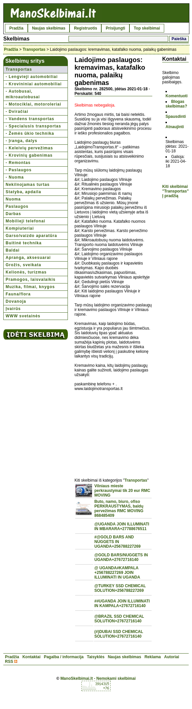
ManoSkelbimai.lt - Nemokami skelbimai (97, 678)
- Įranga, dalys (21, 140)
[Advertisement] (113, 431)
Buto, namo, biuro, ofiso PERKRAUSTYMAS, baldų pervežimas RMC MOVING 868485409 (118, 508)
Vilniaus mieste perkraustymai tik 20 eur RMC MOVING (122, 491)
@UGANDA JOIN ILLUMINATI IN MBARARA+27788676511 (121, 526)
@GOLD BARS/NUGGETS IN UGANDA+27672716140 (121, 557)
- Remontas (18, 162)
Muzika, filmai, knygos (30, 286)
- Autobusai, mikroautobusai (23, 94)
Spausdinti (176, 116)
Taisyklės (95, 657)
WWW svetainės (23, 316)
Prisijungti (115, 28)
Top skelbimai (147, 28)
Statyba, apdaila (23, 192)
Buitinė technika (24, 243)
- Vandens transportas (30, 119)
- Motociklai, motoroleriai (33, 104)
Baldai (13, 250)
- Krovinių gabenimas (29, 155)
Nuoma (13, 199)
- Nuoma (15, 177)
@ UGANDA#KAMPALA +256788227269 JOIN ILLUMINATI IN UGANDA (117, 573)
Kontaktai (32, 657)
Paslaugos (17, 206)
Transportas (34, 49)
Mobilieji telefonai (25, 221)
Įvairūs (13, 308)
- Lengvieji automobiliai (32, 76)
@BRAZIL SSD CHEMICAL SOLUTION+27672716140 (119, 618)
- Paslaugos (18, 170)
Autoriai (171, 657)
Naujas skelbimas (49, 28)
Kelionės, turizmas (26, 272)
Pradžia (16, 28)
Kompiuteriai (20, 228)
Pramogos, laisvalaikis (31, 279)
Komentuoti (177, 96)
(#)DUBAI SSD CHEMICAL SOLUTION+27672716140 (118, 634)
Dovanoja (16, 301)
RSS (9, 661)
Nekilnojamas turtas (28, 184)
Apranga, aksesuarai (28, 257)
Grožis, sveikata (23, 265)
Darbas (13, 213)
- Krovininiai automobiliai (34, 84)
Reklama (152, 657)
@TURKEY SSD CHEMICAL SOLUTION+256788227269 (120, 588)
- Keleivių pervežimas (29, 148)
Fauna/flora (18, 294)
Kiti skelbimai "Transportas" (175, 189)
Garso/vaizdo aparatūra (31, 235)
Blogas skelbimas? (176, 104)
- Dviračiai (17, 111)
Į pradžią (170, 196)
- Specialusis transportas (33, 126)
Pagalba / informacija (63, 657)
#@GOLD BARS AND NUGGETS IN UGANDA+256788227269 (117, 542)
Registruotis (85, 28)
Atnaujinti (175, 126)
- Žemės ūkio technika (30, 133)
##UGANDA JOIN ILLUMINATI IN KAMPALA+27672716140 (122, 603)
